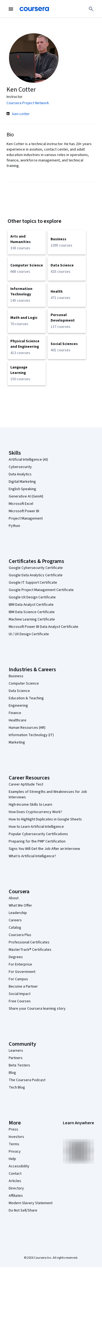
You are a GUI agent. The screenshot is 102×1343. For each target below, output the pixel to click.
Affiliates (16, 1195)
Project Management (26, 518)
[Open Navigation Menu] (10, 9)
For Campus (18, 979)
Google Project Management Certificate (41, 590)
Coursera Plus (20, 935)
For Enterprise (20, 964)
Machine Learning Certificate (32, 619)
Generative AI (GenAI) (26, 496)
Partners (16, 1058)
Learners (16, 1050)
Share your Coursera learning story (37, 1008)
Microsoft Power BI (24, 511)
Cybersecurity (20, 467)
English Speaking (22, 489)
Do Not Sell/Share (23, 1210)
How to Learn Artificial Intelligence (36, 826)
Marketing (17, 742)
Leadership (18, 913)
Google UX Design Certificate (32, 597)
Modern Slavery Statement (30, 1203)
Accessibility (19, 1166)
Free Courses (20, 1001)
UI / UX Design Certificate (29, 634)
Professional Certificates (29, 942)
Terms (14, 1144)
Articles (15, 1181)
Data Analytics (20, 474)
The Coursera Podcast (27, 1080)
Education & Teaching (26, 698)
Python (14, 526)
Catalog (15, 927)
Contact (15, 1173)
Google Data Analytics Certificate (36, 575)
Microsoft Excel (21, 503)
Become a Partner (23, 986)
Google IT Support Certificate (33, 582)
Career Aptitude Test (26, 784)
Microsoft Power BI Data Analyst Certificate (43, 626)
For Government (22, 972)
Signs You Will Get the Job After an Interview (44, 849)
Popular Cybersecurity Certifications (38, 834)
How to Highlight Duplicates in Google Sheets (45, 819)
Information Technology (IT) (31, 735)
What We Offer (20, 905)
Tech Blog (17, 1087)
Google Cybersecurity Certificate (36, 568)
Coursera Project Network (28, 103)
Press (13, 1129)
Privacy (15, 1151)
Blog (12, 1072)
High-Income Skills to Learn (30, 804)
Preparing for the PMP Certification (37, 841)
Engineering (18, 705)
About (13, 898)
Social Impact (19, 994)
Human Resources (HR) (27, 727)
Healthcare (17, 720)
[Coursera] (34, 9)
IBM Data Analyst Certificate (31, 604)
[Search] (91, 9)
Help (12, 1159)
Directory (16, 1188)
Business (16, 676)
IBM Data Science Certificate (32, 612)
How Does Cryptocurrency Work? (35, 812)
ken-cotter (21, 114)
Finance (15, 713)
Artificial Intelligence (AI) (28, 459)
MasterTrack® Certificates (30, 949)
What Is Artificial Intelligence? (32, 856)
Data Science (19, 691)
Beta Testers (19, 1065)
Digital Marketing (22, 481)
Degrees (16, 957)
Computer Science (24, 683)
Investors (16, 1137)
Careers (15, 920)
